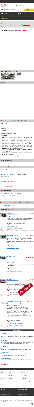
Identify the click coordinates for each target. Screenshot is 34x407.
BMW (11, 193)
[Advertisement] (17, 50)
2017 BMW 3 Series (12, 280)
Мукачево (19, 271)
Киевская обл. (10, 226)
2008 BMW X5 (11, 257)
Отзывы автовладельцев (24, 16)
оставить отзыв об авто (24, 392)
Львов (17, 248)
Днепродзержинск (10, 126)
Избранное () (26, 25)
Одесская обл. (10, 292)
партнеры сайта (22, 394)
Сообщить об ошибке (7, 186)
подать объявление (23, 389)
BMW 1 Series (13, 196)
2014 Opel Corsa (5, 340)
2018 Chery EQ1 (4, 333)
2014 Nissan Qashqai (6, 358)
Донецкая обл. (10, 323)
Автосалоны (4, 16)
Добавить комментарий (9, 205)
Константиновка (19, 323)
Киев (16, 226)
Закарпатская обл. (11, 271)
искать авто (4, 392)
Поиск (19, 13)
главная (3, 389)
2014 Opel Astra (5, 346)
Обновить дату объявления (8, 174)
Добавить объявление (8, 26)
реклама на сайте (5, 394)
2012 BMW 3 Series (12, 214)
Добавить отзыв (6, 23)
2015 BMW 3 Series (12, 235)
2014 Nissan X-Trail (5, 352)
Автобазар (4, 13)
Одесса (17, 292)
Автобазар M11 (5, 18)
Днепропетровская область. (24, 126)
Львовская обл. (11, 248)
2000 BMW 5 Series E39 (14, 301)
